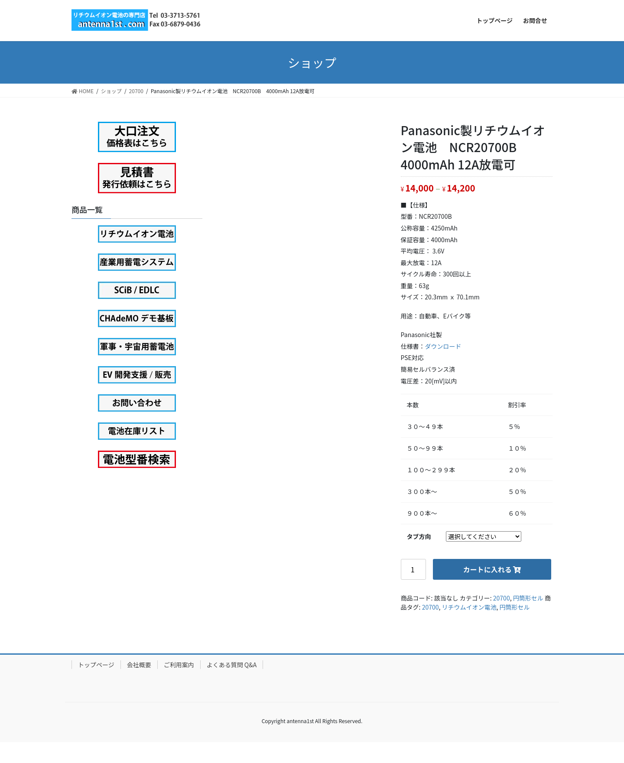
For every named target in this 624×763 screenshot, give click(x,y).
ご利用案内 (179, 664)
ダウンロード (443, 346)
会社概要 (139, 664)
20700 (501, 598)
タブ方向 (419, 536)
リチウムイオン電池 (469, 607)
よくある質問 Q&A (232, 664)
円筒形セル (528, 598)
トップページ (96, 664)
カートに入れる (487, 569)
